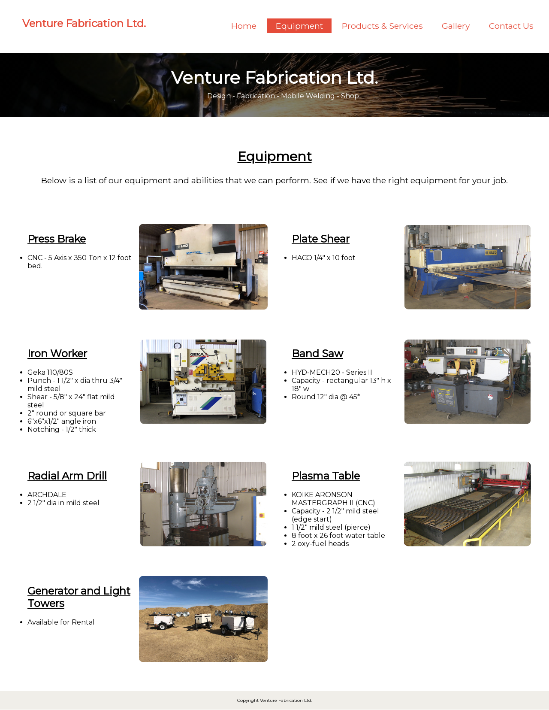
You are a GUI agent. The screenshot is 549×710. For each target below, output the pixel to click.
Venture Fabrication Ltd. (84, 23)
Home (243, 26)
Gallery (456, 26)
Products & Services (382, 26)
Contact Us (511, 26)
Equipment (299, 26)
